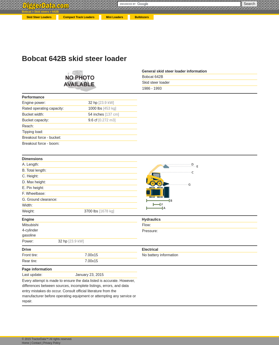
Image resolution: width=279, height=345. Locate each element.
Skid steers (41, 11)
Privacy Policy (51, 343)
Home (25, 343)
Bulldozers (142, 17)
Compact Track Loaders (78, 17)
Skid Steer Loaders (39, 17)
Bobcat (26, 11)
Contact (36, 343)
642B (55, 11)
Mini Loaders (114, 17)
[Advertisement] (105, 37)
